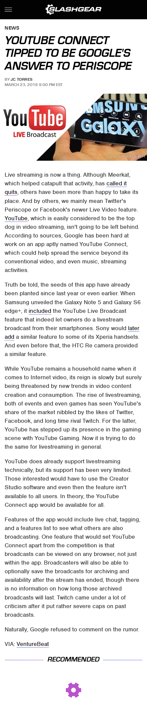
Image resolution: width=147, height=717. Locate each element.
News (12, 28)
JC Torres (22, 79)
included (40, 310)
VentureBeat (33, 644)
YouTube (16, 218)
